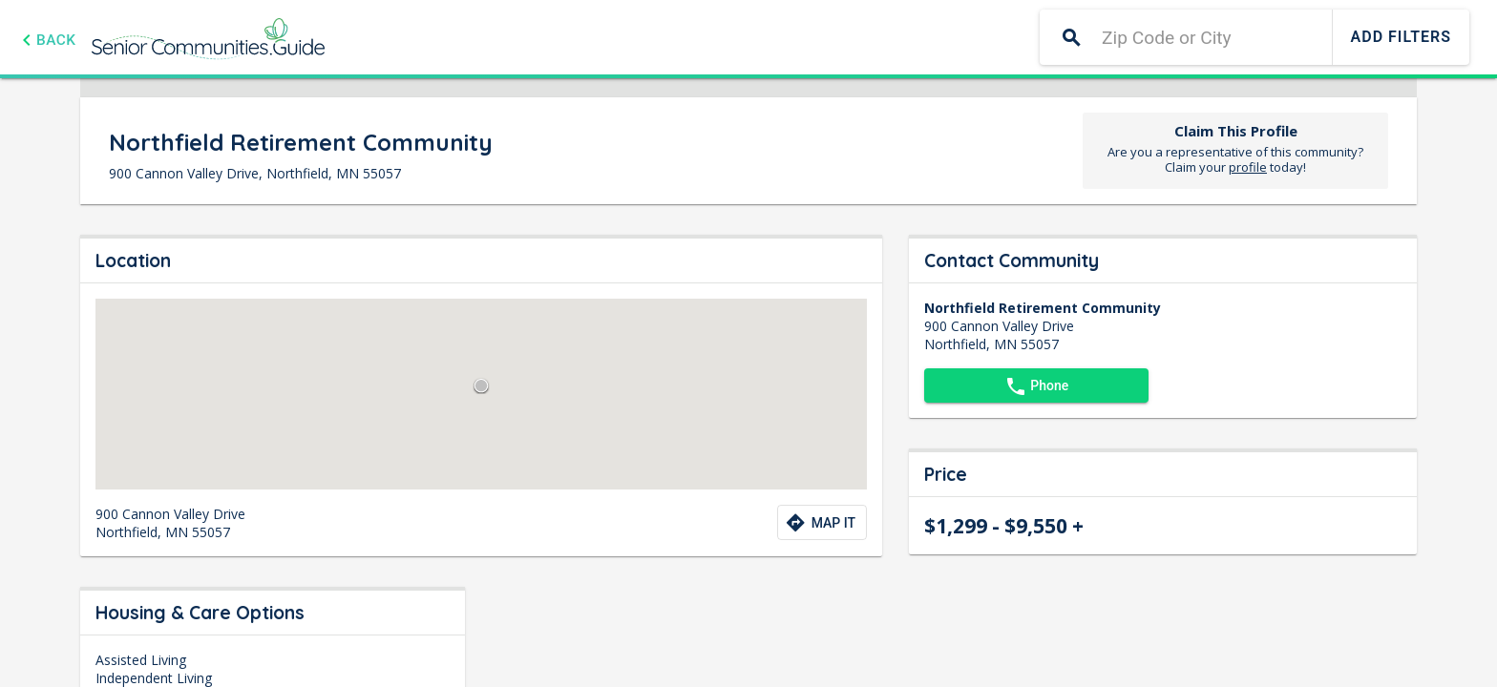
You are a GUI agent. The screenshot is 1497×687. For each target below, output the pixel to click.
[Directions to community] (822, 522)
